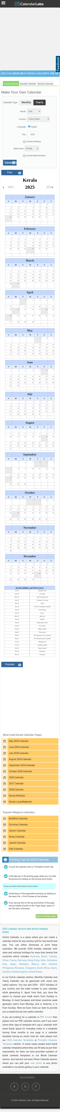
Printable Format (9, 665)
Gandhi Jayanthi (42, 645)
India (43, 960)
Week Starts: (19, 148)
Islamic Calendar (17, 830)
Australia (35, 956)
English (34, 127)
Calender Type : (10, 102)
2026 (49, 187)
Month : (23, 111)
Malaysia (23, 964)
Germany (22, 960)
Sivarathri (42, 594)
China (5, 960)
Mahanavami (42, 642)
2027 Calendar (16, 783)
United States (35, 971)
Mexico (35, 964)
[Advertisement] (30, 38)
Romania (19, 968)
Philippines (8, 968)
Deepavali (42, 651)
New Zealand (49, 964)
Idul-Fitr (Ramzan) (42, 597)
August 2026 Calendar (20, 759)
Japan (13, 964)
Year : (24, 134)
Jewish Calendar (17, 843)
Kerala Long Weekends (20, 801)
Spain (54, 968)
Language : (22, 127)
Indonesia (52, 960)
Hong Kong (33, 960)
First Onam (42, 626)
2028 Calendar (16, 789)
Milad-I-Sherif (42, 629)
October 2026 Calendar (20, 771)
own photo (36, 1063)
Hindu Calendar (17, 836)
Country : (23, 119)
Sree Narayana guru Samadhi (42, 638)
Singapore (30, 968)
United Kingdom (19, 971)
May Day (42, 616)
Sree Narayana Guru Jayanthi (42, 635)
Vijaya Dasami (42, 648)
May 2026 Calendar (18, 741)
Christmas (42, 654)
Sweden (6, 971)
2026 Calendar (16, 777)
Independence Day (42, 622)
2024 (10, 187)
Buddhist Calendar (18, 818)
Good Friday (42, 610)
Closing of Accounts (42, 600)
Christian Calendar (18, 824)
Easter (42, 613)
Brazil (44, 956)
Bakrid (42, 619)
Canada (53, 956)
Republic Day (42, 590)
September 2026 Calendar (22, 765)
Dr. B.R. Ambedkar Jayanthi (42, 606)
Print (9, 172)
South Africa (43, 968)
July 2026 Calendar (18, 753)
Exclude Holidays (31, 141)
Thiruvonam (42, 632)
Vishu (42, 603)
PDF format (46, 1017)
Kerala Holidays (17, 795)
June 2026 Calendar (19, 747)
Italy (4, 964)
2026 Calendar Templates (20, 1040)
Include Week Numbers (33, 155)
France (13, 960)
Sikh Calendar (16, 849)
